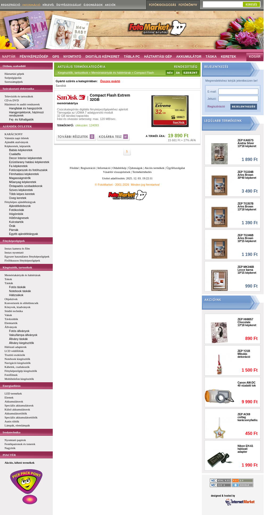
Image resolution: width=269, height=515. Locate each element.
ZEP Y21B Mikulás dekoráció (244, 354)
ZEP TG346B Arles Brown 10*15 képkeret (247, 238)
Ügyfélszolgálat (175, 167)
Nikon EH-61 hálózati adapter (245, 449)
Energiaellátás (12, 385)
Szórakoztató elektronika (18, 88)
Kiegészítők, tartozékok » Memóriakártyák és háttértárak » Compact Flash (106, 72)
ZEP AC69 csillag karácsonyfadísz (248, 417)
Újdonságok (135, 167)
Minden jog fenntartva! (145, 184)
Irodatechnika (11, 432)
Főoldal (74, 167)
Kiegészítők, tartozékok (17, 267)
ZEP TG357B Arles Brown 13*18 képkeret (247, 206)
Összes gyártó (110, 81)
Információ (104, 167)
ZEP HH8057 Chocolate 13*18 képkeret (247, 322)
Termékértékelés (142, 171)
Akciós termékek (154, 167)
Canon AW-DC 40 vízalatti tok (247, 384)
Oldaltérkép (119, 167)
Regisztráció (216, 106)
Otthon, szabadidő (14, 66)
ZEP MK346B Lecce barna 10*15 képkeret (247, 269)
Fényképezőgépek (14, 240)
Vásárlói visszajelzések (116, 171)
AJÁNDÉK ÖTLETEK (17, 126)
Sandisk (61, 85)
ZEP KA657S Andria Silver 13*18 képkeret (247, 143)
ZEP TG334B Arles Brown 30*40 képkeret (247, 175)
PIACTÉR (9, 454)
